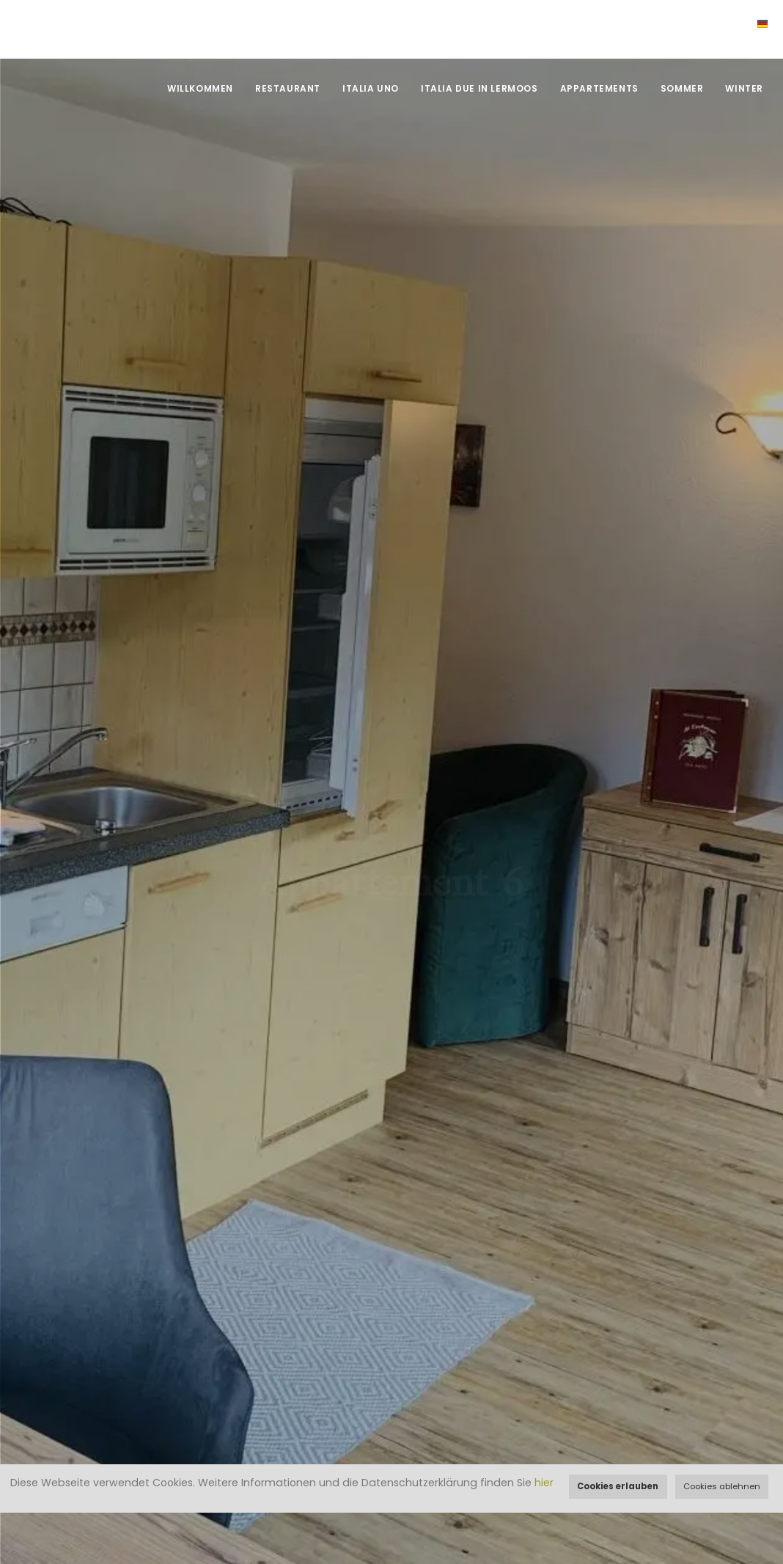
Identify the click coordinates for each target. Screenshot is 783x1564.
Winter (744, 88)
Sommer (682, 88)
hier (544, 1482)
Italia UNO (370, 88)
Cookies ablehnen (721, 1486)
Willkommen (200, 88)
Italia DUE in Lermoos (479, 88)
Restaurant (287, 88)
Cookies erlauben (617, 1486)
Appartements (599, 88)
